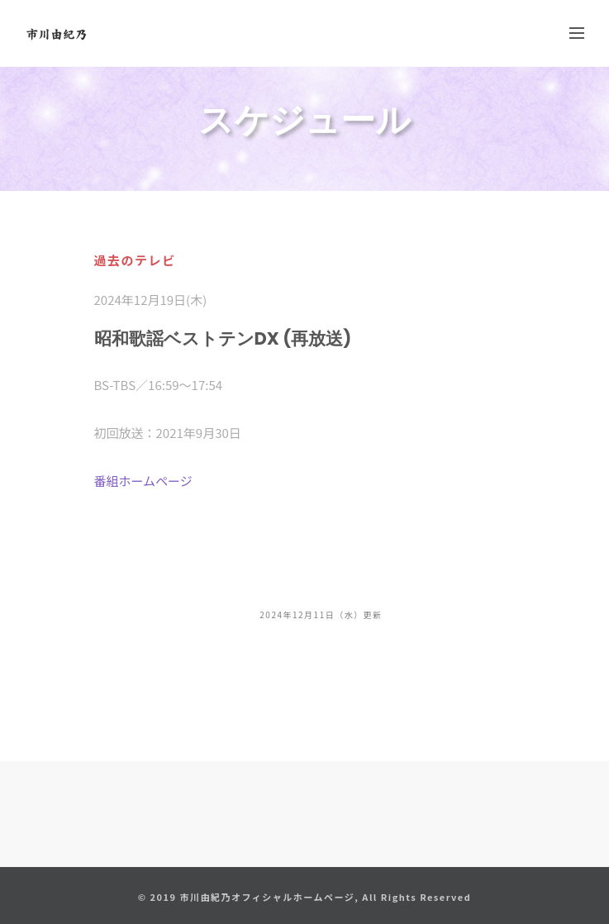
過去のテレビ (135, 260)
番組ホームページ (143, 480)
